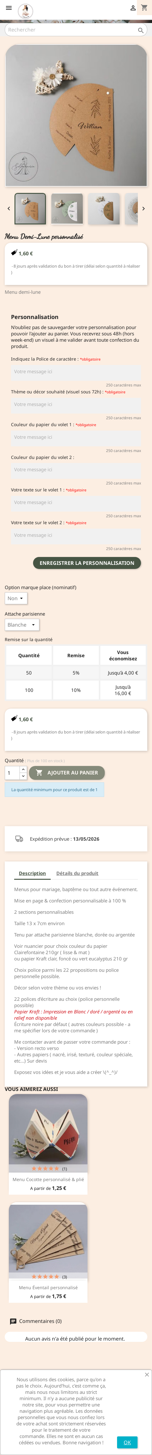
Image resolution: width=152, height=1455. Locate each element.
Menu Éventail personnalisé (48, 1287)
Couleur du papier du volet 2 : (42, 457)
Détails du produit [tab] (77, 873)
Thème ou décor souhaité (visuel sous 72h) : (68, 392)
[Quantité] (12, 773)
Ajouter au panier (67, 773)
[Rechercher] (76, 29)
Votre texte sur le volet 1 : (49, 490)
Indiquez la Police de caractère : (56, 359)
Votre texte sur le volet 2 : (49, 522)
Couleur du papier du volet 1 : (53, 424)
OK (127, 1442)
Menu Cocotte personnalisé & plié (48, 1179)
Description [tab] (32, 873)
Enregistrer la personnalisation (87, 562)
